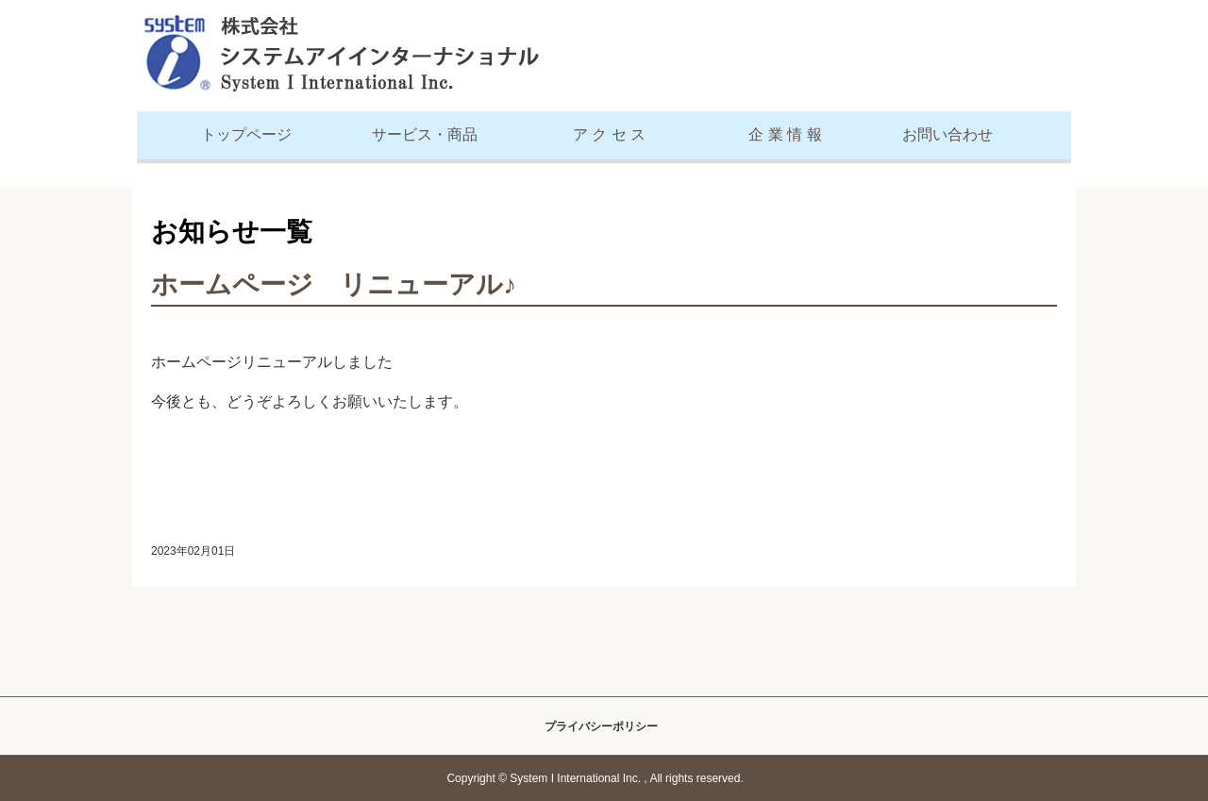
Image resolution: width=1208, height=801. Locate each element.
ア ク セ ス (609, 134)
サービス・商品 (425, 134)
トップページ (246, 134)
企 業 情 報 (784, 134)
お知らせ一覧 (231, 231)
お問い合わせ (947, 134)
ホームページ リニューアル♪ (333, 284)
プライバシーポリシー (601, 726)
